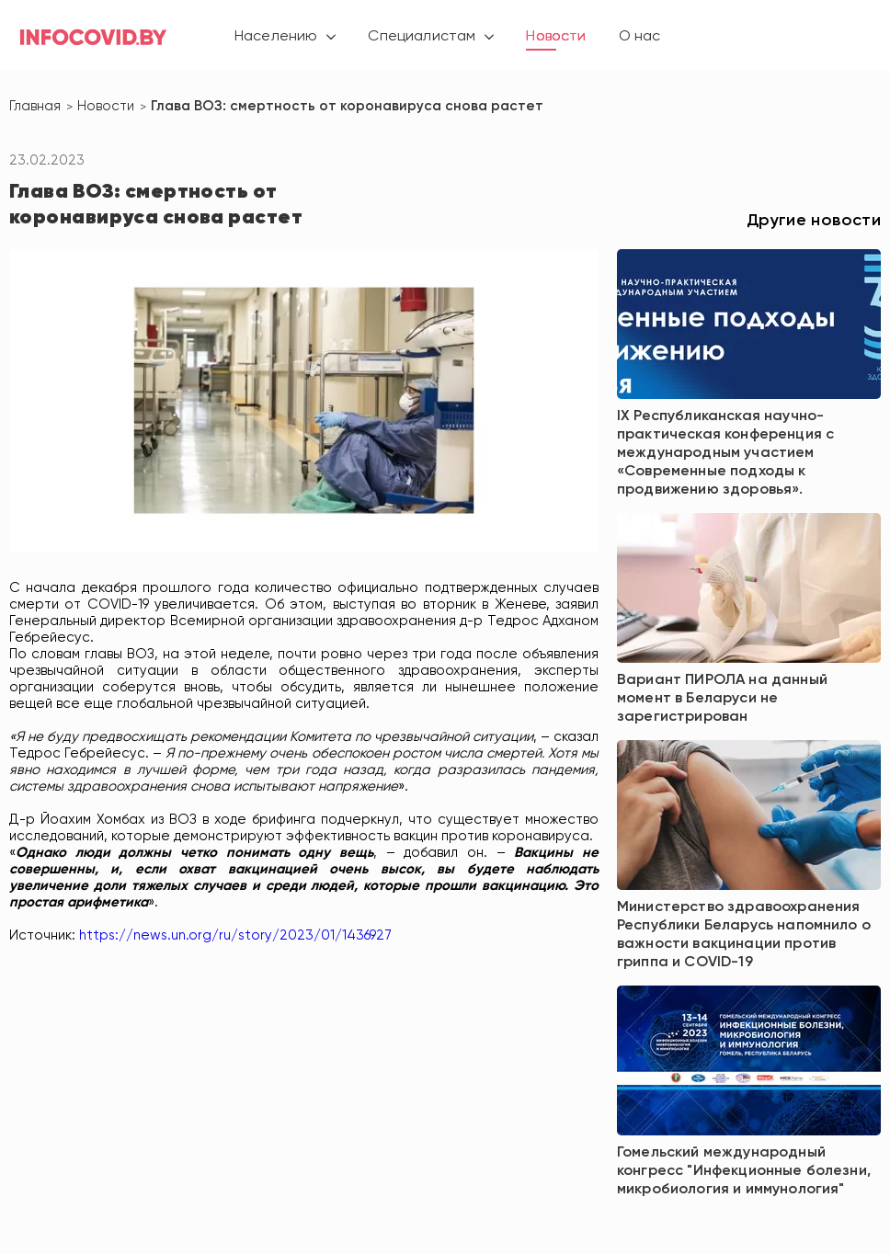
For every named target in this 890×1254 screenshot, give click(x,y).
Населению (275, 36)
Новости (556, 36)
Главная (35, 106)
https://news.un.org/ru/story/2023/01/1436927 (235, 935)
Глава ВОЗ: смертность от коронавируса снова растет (347, 106)
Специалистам (421, 36)
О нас (640, 36)
